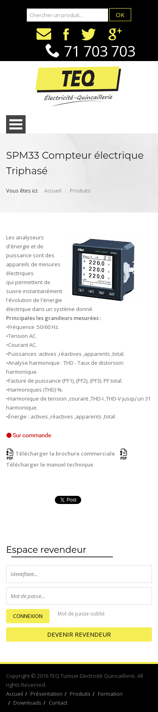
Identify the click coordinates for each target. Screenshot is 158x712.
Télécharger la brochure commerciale (60, 453)
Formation (110, 693)
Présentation (46, 693)
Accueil (52, 190)
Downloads (27, 702)
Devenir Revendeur (79, 634)
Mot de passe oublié (81, 613)
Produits (80, 190)
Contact (58, 702)
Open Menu (16, 124)
